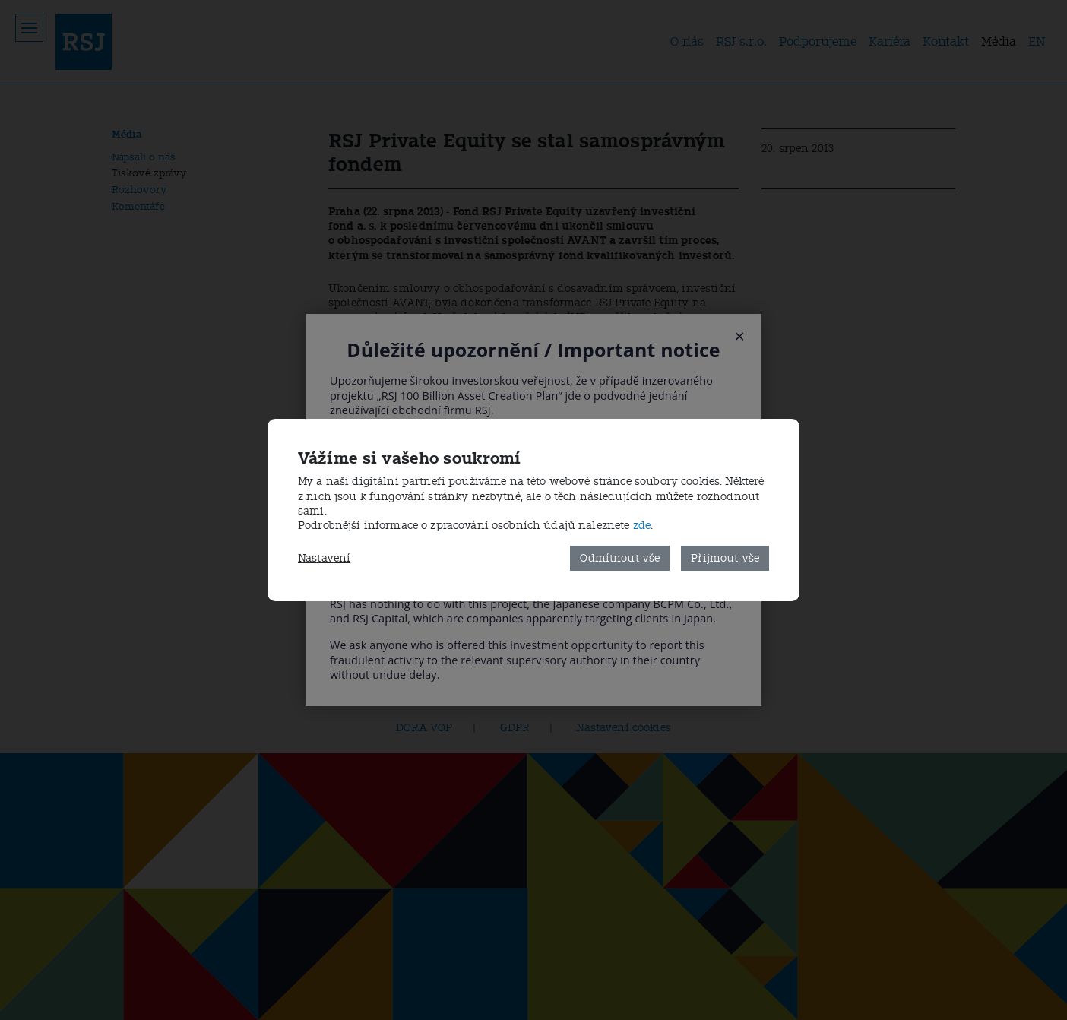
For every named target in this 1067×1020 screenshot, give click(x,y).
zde (642, 525)
